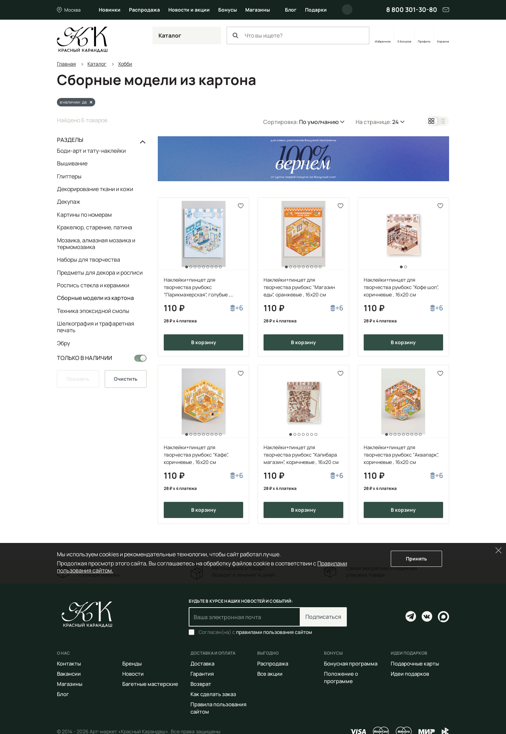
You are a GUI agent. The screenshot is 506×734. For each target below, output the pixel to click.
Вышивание (72, 163)
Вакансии (69, 673)
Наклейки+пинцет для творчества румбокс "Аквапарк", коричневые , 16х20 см (401, 454)
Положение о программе (341, 677)
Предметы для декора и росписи (100, 272)
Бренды (132, 663)
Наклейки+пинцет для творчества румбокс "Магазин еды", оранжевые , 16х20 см (299, 287)
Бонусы (227, 9)
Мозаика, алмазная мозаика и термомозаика (96, 243)
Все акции (270, 673)
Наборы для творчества (88, 259)
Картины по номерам (84, 214)
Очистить (125, 378)
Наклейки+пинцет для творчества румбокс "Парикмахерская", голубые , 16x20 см (197, 287)
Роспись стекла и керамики (93, 285)
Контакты (69, 663)
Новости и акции (189, 9)
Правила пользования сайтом (218, 708)
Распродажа (144, 9)
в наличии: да (73, 102)
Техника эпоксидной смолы (93, 311)
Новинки (110, 9)
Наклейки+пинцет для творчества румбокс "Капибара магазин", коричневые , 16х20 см (301, 454)
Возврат (200, 684)
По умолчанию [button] (319, 122)
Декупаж (68, 201)
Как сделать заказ (213, 694)
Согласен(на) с (255, 632)
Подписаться (323, 617)
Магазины (257, 9)
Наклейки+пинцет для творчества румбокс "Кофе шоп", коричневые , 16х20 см (401, 287)
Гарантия (202, 673)
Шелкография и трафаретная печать (95, 327)
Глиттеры (69, 176)
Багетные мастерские (150, 684)
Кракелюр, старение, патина (94, 227)
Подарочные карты (415, 663)
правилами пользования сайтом (274, 632)
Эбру (63, 343)
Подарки (316, 9)
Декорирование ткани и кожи (95, 189)
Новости (133, 673)
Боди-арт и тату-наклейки (91, 151)
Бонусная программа (350, 663)
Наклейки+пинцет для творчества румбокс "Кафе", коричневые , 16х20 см (196, 454)
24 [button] (395, 122)
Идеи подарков (410, 673)
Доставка (202, 663)
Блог (291, 9)
